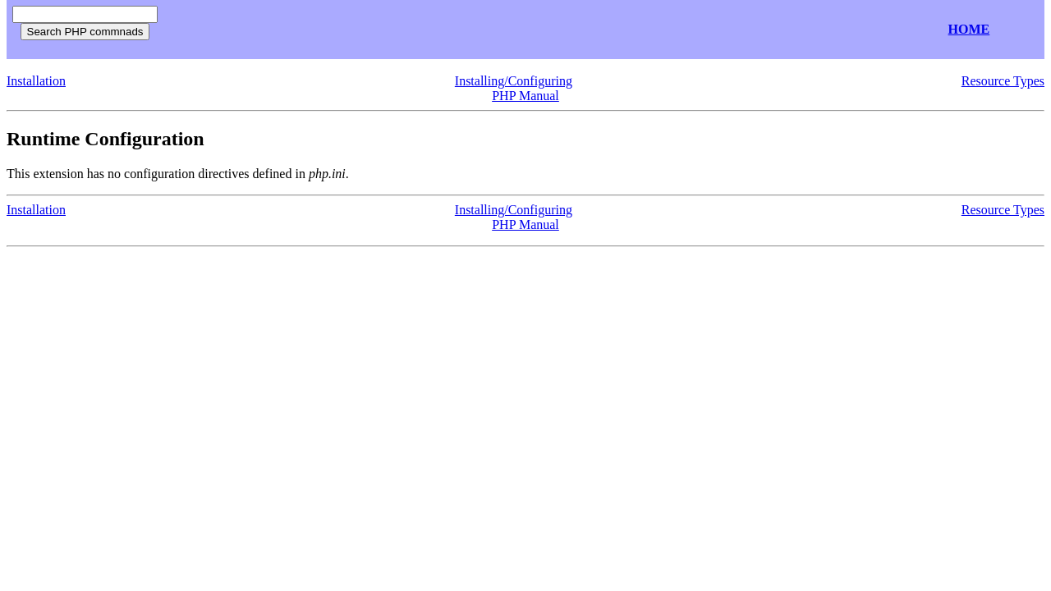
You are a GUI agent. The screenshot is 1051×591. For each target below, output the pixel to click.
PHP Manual (525, 96)
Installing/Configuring (513, 81)
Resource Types (1003, 81)
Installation (36, 81)
